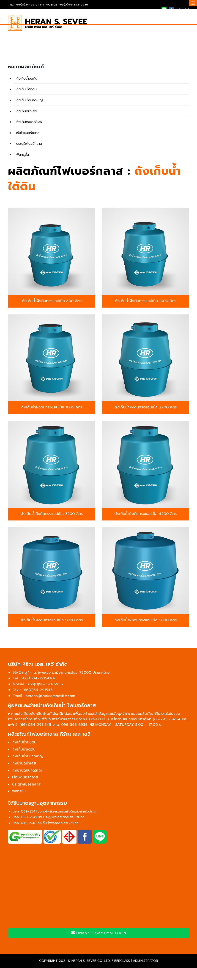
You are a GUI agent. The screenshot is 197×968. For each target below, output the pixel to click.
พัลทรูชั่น (22, 154)
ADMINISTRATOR (145, 960)
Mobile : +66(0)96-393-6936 (38, 684)
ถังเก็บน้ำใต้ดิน (26, 89)
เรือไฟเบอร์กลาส (27, 132)
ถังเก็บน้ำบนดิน (26, 78)
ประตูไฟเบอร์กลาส (29, 143)
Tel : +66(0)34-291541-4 (34, 678)
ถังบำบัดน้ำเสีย (26, 111)
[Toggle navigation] (193, 3)
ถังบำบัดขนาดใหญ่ (29, 121)
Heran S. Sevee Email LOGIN (98, 933)
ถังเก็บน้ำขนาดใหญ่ (29, 100)
